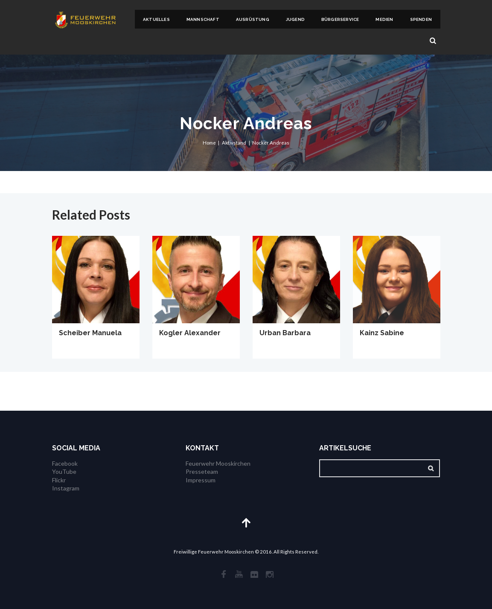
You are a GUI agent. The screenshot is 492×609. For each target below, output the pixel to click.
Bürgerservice (340, 19)
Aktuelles (156, 19)
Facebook (65, 463)
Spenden (421, 19)
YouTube (64, 471)
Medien (384, 19)
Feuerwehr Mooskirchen (218, 463)
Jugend (295, 19)
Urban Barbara (285, 333)
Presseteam (202, 471)
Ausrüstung (252, 19)
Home (209, 142)
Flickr (59, 480)
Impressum (200, 480)
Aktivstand (234, 142)
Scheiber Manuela (90, 333)
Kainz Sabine (382, 333)
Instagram (65, 488)
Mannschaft (202, 19)
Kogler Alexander (190, 333)
